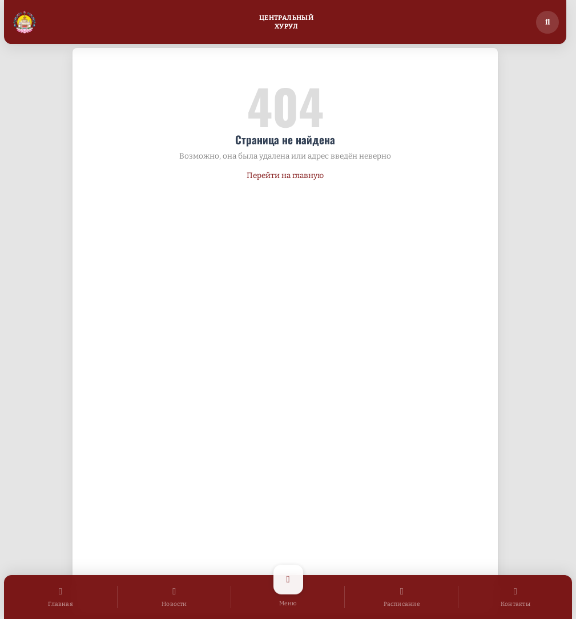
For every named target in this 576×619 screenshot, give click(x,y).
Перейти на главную (285, 175)
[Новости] (174, 597)
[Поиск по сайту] (547, 22)
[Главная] (61, 597)
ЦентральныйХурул (286, 22)
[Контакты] (515, 597)
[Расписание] (401, 597)
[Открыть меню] (288, 597)
